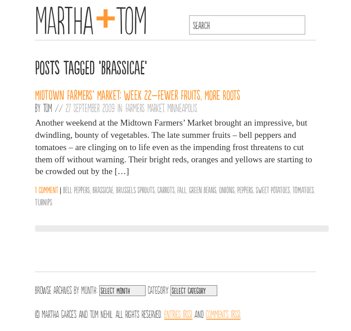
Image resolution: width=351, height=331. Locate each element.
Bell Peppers (76, 189)
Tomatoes (303, 189)
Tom (47, 107)
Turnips (43, 201)
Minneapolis (182, 107)
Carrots (166, 189)
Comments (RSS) (223, 313)
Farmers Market (145, 107)
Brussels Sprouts (135, 189)
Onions (226, 189)
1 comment (46, 189)
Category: (158, 289)
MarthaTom (91, 18)
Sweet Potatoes (273, 189)
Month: (89, 289)
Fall (181, 189)
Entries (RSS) (178, 313)
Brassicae (103, 189)
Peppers (245, 189)
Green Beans (202, 189)
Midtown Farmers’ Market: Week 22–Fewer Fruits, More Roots (137, 94)
